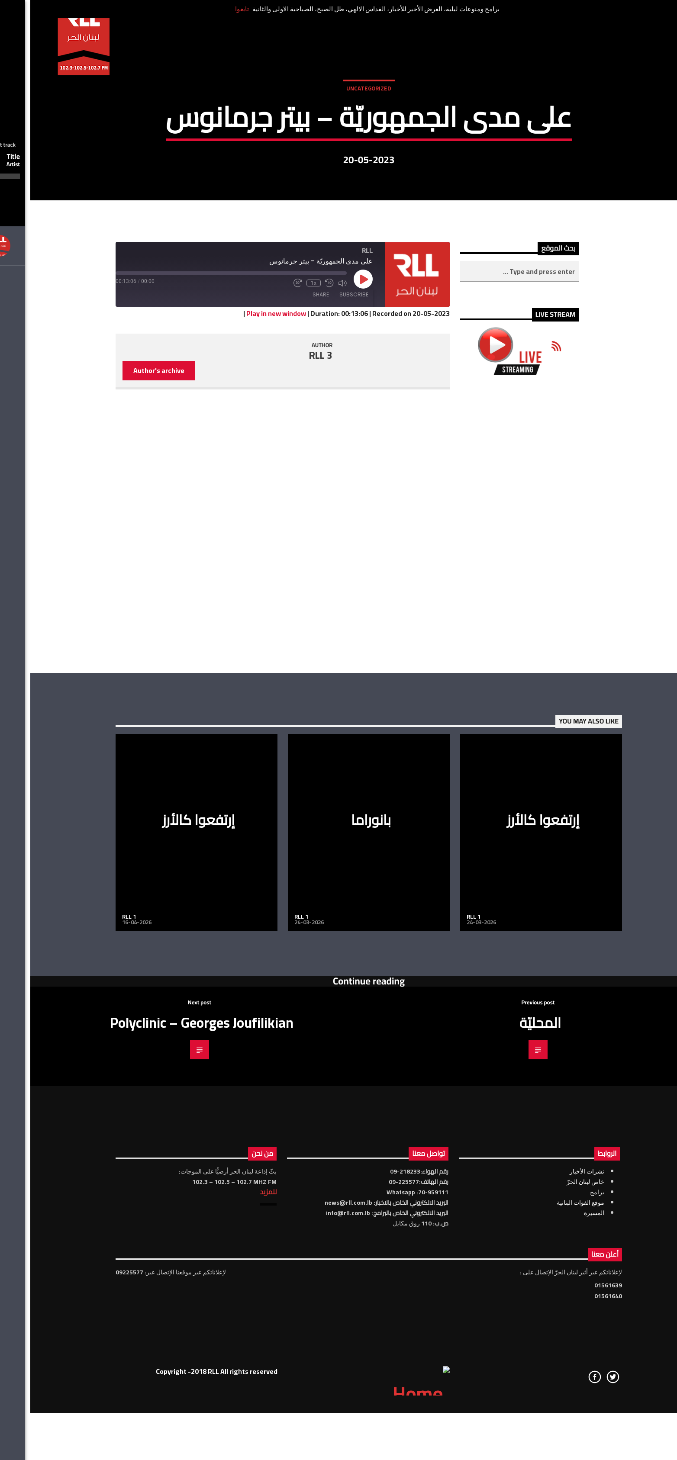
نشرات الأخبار (556, 1430)
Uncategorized (338, 181)
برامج (567, 1451)
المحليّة (510, 1282)
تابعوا (212, 9)
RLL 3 (290, 615)
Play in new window (246, 572)
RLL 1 (99, 1176)
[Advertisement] (489, 783)
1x (283, 542)
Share (290, 553)
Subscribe (323, 553)
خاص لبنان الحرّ (555, 1441)
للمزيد (237, 1450)
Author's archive (128, 629)
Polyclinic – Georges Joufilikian (171, 1282)
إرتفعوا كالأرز (168, 1079)
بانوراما (341, 1079)
